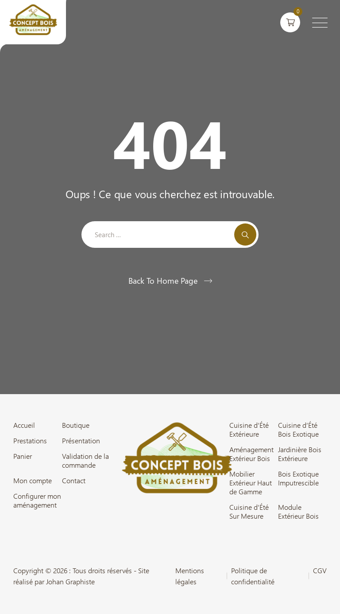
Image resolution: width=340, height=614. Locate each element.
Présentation (81, 440)
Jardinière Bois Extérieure (299, 454)
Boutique (75, 425)
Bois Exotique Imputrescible (298, 478)
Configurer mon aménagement (37, 500)
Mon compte (32, 480)
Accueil (24, 425)
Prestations (30, 440)
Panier (22, 456)
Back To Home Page (162, 280)
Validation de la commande (85, 460)
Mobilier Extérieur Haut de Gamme (250, 482)
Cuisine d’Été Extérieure (249, 429)
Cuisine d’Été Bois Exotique (298, 429)
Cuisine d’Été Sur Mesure (249, 511)
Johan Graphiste (70, 581)
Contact (73, 480)
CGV (320, 570)
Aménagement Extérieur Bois (251, 454)
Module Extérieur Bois (298, 511)
